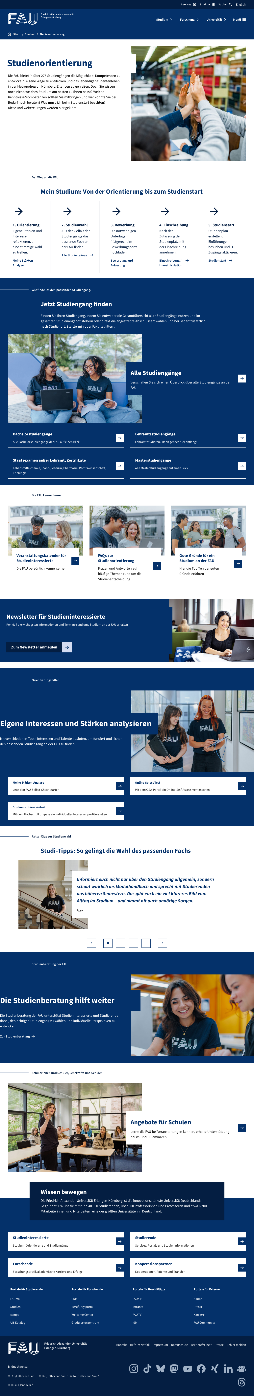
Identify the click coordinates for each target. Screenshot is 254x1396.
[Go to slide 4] (146, 943)
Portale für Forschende (87, 1289)
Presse (198, 1307)
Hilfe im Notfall (140, 1345)
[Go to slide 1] (108, 943)
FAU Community (204, 1322)
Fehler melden (236, 1345)
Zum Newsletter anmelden (41, 647)
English (241, 4)
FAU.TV (137, 1315)
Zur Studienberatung (15, 1036)
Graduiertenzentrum (85, 1322)
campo (14, 1315)
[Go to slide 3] (133, 943)
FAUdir (137, 1299)
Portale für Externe (207, 1289)
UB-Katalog (17, 1322)
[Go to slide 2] (120, 943)
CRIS (74, 1299)
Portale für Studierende (26, 1289)
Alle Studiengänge (74, 255)
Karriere (199, 1315)
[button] (66, 438)
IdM (135, 1322)
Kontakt (121, 1345)
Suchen (225, 5)
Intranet (138, 1307)
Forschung (187, 19)
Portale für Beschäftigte (149, 1289)
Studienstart (217, 260)
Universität (214, 19)
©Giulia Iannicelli (21, 1385)
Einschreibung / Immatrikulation (171, 263)
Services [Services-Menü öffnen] (188, 5)
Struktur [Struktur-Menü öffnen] (207, 5)
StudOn (15, 1307)
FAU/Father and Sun (22, 1376)
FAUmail (15, 1299)
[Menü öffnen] (239, 19)
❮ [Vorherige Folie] (91, 943)
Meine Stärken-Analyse (23, 263)
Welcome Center (82, 1315)
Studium (162, 19)
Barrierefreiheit (201, 1345)
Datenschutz (179, 1345)
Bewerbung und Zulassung (122, 263)
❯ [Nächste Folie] (163, 943)
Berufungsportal (82, 1307)
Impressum (160, 1345)
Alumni (198, 1299)
